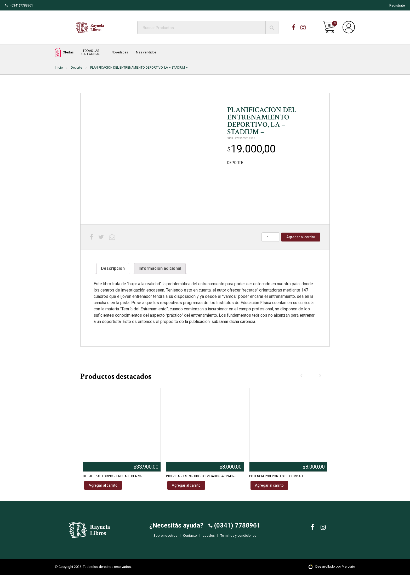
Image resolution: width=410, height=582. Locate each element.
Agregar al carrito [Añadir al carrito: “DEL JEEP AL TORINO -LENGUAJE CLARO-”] (103, 485)
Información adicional (160, 268)
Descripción (113, 268)
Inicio (59, 67)
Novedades (120, 52)
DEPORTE (235, 163)
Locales (209, 539)
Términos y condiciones (238, 539)
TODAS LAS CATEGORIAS (90, 52)
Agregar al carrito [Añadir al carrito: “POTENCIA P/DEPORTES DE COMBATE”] (269, 485)
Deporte (76, 67)
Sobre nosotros (165, 539)
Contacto (190, 539)
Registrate (397, 5)
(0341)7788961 (19, 5)
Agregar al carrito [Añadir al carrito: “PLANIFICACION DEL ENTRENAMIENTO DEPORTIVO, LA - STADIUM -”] (300, 237)
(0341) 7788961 (236, 529)
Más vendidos (146, 52)
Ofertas (64, 52)
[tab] (112, 268)
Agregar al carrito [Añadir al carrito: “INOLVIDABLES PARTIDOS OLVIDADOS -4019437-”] (186, 485)
